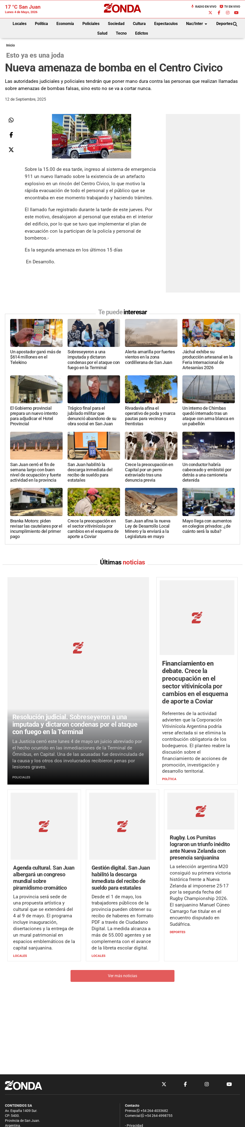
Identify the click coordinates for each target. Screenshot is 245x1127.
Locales (19, 23)
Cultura (139, 23)
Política (41, 23)
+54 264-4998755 (156, 1116)
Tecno (121, 33)
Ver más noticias (122, 917)
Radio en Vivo (203, 6)
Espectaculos (166, 23)
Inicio (10, 45)
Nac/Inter (197, 24)
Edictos (141, 33)
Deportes (224, 23)
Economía (65, 23)
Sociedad (116, 23)
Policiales (90, 23)
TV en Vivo (230, 6)
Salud (102, 33)
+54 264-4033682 (152, 1111)
